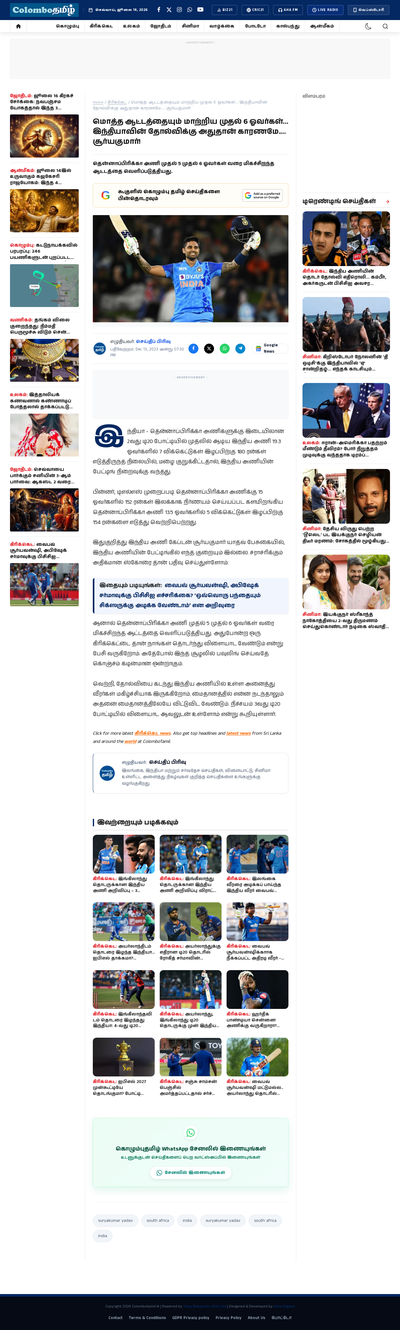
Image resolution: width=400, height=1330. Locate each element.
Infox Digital (284, 1306)
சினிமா (190, 26)
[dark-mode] (368, 26)
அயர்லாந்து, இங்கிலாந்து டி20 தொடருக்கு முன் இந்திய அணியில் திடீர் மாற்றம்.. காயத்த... (188, 1026)
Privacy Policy (229, 1318)
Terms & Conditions (147, 1318)
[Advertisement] (200, 61)
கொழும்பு (67, 26)
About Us (256, 1318)
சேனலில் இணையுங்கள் (191, 1173)
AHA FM (288, 10)
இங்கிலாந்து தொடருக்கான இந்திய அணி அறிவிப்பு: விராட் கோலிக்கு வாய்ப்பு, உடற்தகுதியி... (187, 891)
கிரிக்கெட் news (152, 733)
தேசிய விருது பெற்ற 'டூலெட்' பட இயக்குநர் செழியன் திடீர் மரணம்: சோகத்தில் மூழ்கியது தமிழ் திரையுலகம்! (344, 538)
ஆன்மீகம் (322, 26)
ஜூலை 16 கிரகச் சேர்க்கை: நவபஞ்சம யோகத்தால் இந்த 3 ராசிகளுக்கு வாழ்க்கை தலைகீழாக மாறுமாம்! (41, 108)
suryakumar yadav (115, 1220)
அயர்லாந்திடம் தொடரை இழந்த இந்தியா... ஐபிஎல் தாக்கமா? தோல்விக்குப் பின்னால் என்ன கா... (124, 958)
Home (98, 102)
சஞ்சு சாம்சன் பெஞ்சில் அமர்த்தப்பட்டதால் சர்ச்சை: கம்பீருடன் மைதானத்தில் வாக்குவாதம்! (191, 1094)
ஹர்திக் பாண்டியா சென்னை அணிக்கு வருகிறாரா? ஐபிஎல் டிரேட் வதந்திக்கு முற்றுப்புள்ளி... (255, 1026)
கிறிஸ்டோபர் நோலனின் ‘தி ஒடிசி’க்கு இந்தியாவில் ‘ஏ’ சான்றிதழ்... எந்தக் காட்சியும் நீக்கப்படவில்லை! (345, 366)
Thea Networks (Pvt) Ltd (204, 1306)
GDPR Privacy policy (190, 1318)
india (187, 1220)
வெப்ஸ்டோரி (368, 10)
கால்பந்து (288, 26)
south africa (158, 1220)
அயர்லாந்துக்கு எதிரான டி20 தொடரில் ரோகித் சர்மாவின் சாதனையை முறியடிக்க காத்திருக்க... (190, 958)
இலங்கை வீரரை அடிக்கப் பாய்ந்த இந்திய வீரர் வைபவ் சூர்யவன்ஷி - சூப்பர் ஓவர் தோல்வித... (257, 891)
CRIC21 (255, 10)
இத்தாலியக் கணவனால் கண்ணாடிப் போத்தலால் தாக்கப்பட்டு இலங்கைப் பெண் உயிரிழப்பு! (40, 407)
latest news (238, 733)
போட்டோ (255, 26)
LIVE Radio (325, 10)
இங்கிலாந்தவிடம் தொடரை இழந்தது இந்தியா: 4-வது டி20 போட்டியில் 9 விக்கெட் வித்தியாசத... (122, 1026)
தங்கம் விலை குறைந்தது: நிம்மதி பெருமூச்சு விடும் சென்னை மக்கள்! (44, 329)
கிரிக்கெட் (101, 26)
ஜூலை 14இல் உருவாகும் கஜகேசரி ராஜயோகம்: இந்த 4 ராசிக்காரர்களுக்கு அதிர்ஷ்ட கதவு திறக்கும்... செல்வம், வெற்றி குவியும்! (44, 186)
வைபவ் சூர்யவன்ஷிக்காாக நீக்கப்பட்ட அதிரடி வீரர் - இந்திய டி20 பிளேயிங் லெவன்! (254, 958)
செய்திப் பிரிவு (153, 342)
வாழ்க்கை (221, 26)
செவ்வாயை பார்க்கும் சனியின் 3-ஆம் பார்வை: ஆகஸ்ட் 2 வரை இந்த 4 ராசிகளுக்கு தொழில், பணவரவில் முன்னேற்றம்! (40, 484)
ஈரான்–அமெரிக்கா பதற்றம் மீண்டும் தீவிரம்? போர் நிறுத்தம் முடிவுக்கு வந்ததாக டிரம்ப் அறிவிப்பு (344, 452)
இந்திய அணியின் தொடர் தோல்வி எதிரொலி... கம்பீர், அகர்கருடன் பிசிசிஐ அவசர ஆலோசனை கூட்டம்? (344, 280)
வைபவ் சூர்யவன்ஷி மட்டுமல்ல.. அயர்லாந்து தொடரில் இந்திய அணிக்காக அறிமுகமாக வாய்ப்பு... (255, 1094)
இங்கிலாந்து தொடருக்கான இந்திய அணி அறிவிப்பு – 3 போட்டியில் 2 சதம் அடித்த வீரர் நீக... (122, 891)
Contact (115, 1318)
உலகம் (131, 26)
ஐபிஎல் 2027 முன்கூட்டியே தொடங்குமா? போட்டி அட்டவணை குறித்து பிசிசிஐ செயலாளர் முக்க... (123, 1094)
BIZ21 (224, 10)
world (130, 741)
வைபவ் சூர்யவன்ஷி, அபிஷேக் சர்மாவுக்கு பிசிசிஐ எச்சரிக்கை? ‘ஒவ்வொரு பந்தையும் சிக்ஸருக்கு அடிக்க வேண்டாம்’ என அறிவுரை (179, 596)
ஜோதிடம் (160, 26)
